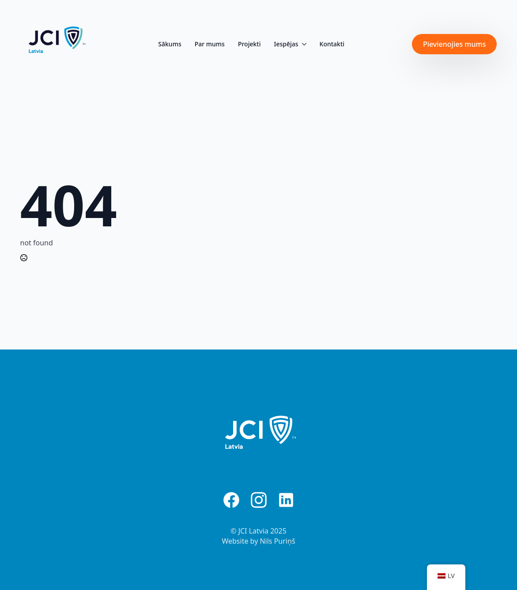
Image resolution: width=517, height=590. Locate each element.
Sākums (169, 44)
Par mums (210, 44)
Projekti (249, 44)
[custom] (231, 500)
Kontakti (332, 44)
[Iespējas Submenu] (303, 44)
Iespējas (286, 44)
